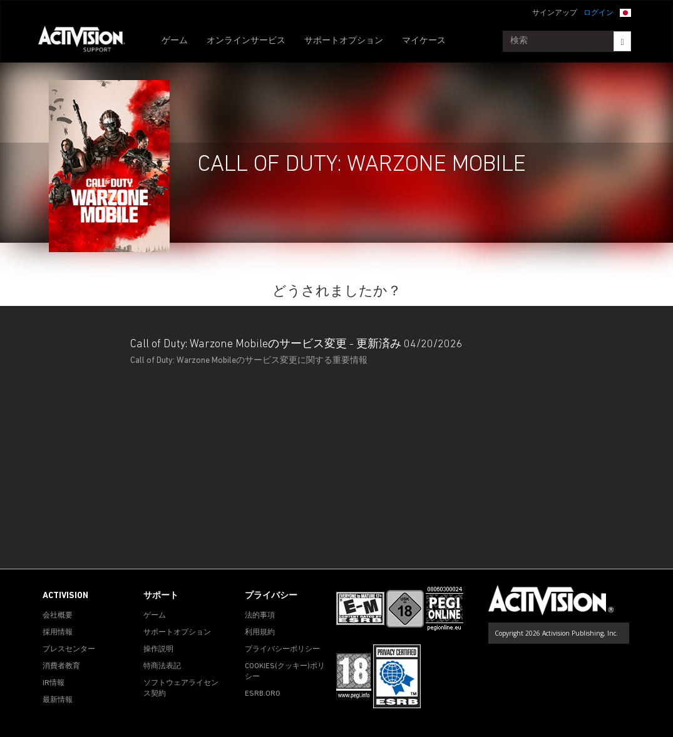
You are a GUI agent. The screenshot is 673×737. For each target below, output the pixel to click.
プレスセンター (69, 649)
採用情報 (58, 632)
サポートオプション (343, 41)
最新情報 (58, 700)
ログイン (598, 13)
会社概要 (58, 615)
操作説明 (158, 649)
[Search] (622, 41)
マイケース (424, 41)
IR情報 (53, 683)
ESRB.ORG (262, 694)
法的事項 (260, 615)
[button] (625, 12)
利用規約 (260, 632)
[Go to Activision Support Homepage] (88, 41)
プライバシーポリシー (282, 649)
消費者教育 (61, 666)
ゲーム (175, 41)
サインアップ (554, 13)
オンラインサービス (246, 41)
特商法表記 (162, 666)
